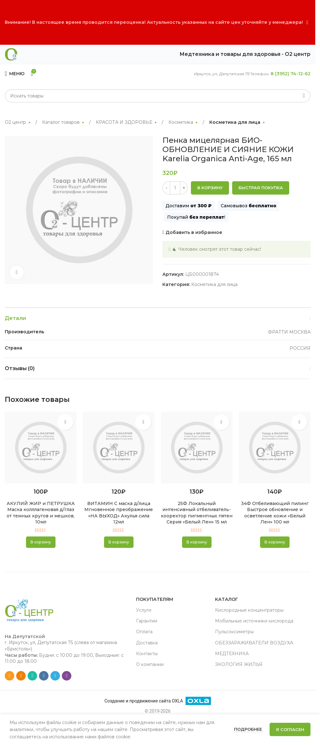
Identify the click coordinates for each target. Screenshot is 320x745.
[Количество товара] (175, 188)
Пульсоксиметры (234, 632)
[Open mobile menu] (15, 73)
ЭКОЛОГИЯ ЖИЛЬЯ (239, 664)
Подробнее (248, 729)
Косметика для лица (235, 122)
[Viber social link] (66, 676)
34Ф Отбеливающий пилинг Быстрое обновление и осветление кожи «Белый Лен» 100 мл (275, 513)
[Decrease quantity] (166, 188)
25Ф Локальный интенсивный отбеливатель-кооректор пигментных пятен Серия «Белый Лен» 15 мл (196, 513)
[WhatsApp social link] (32, 676)
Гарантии (146, 621)
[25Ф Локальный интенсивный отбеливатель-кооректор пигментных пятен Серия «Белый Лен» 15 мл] (196, 447)
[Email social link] (9, 676)
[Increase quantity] (184, 188)
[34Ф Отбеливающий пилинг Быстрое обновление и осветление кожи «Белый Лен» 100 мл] (274, 447)
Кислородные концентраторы (249, 610)
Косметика (181, 122)
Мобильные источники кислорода (254, 621)
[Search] (157, 96)
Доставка (147, 643)
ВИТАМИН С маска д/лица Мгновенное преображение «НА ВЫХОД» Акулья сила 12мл (118, 513)
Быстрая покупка (260, 187)
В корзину (210, 187)
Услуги (143, 610)
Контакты (147, 653)
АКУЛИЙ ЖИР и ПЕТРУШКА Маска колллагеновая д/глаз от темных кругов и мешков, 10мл (41, 513)
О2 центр (16, 122)
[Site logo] (11, 54)
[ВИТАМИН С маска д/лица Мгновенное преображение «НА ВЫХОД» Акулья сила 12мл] (118, 447)
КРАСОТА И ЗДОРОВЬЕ (124, 122)
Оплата (144, 632)
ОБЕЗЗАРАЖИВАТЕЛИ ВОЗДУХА (254, 643)
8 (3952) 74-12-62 (290, 73)
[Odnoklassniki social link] (21, 676)
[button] (41, 542)
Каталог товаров (61, 122)
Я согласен (290, 729)
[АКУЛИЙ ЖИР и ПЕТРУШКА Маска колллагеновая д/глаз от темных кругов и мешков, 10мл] (40, 447)
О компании (150, 664)
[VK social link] (44, 676)
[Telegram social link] (55, 676)
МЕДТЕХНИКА (232, 653)
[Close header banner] (307, 22)
